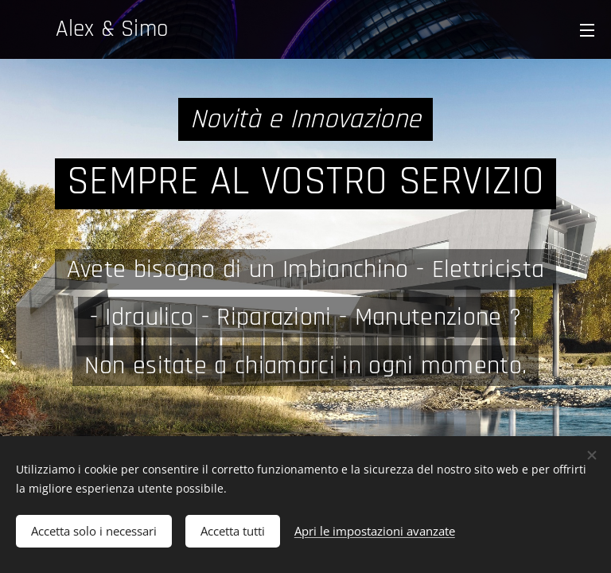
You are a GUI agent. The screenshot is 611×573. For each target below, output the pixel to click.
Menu (587, 30)
